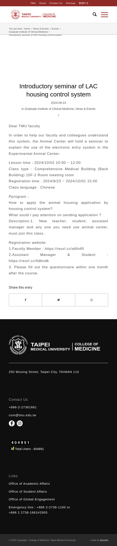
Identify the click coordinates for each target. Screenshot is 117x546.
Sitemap (70, 3)
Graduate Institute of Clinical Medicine (28, 32)
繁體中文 (84, 3)
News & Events (41, 28)
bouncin (104, 540)
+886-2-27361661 (23, 407)
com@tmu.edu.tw (22, 415)
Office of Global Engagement (32, 499)
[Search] (92, 14)
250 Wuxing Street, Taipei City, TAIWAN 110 (44, 372)
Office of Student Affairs (28, 491)
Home (42, 3)
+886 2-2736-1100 (51, 507)
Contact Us (55, 3)
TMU (33, 3)
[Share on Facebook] (25, 300)
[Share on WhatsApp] (91, 300)
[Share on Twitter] (58, 300)
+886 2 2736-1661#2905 (28, 512)
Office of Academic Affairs (29, 483)
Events (55, 28)
